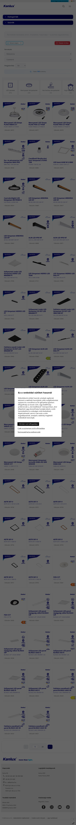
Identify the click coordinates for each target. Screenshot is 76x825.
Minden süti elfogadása (28, 424)
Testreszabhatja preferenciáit (29, 432)
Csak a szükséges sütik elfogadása (31, 428)
